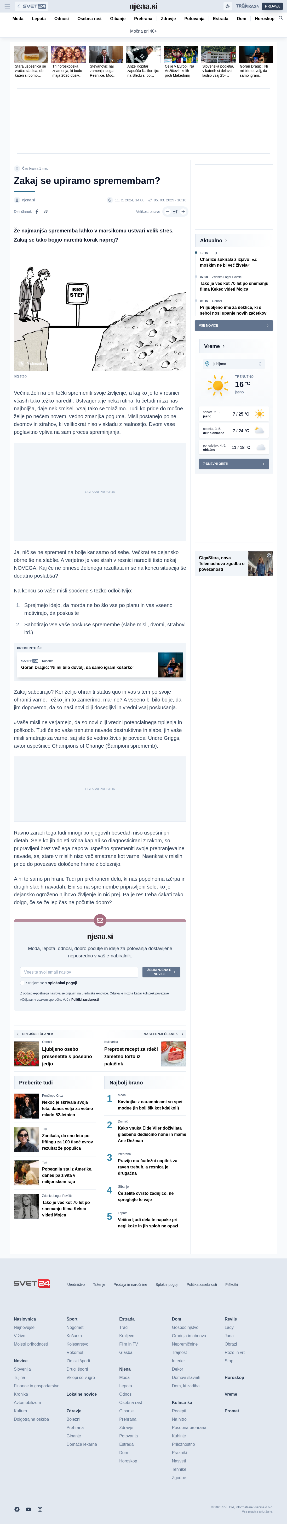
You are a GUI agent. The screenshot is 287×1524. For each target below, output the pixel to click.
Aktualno (211, 240)
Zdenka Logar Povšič (57, 1196)
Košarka (48, 661)
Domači (123, 1121)
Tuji (44, 1129)
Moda (122, 1095)
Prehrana (124, 1154)
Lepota (123, 1213)
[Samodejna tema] (227, 6)
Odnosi (47, 1042)
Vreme (212, 346)
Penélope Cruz (52, 1095)
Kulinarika (111, 1042)
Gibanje (123, 1187)
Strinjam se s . (52, 983)
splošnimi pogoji (62, 983)
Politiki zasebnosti (85, 999)
